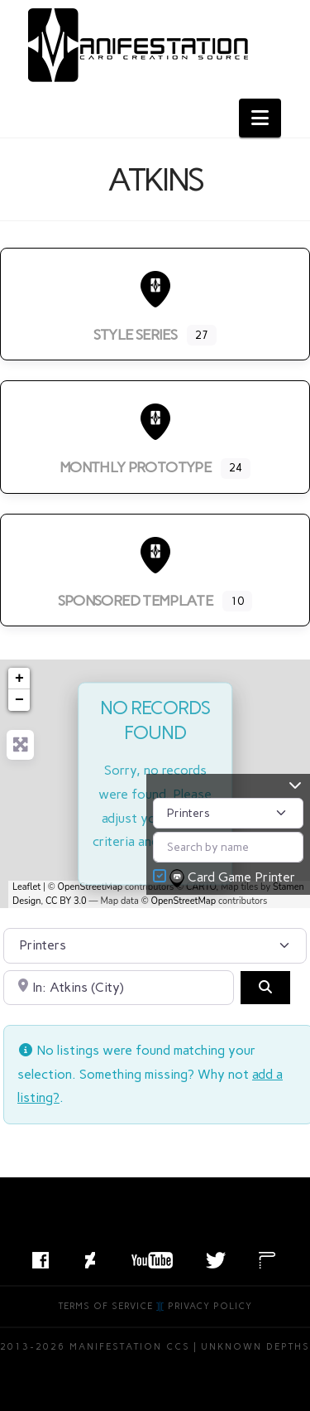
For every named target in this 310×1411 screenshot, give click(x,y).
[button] (260, 118)
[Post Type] (228, 813)
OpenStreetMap (90, 887)
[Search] (265, 987)
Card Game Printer (234, 878)
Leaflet (26, 887)
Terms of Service (106, 1306)
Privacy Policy (210, 1306)
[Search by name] (228, 847)
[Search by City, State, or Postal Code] (118, 987)
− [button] (19, 700)
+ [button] (19, 679)
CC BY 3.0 (66, 901)
